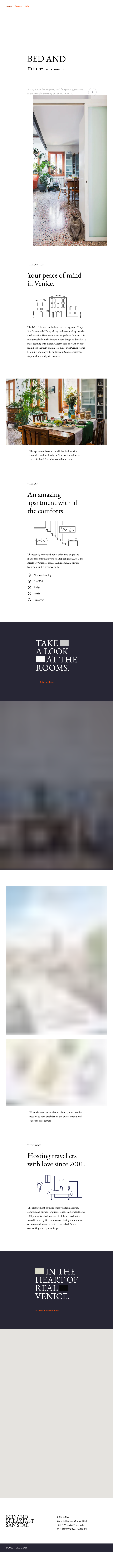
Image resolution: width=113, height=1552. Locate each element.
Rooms (18, 6)
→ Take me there (45, 682)
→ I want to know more (47, 1310)
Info (27, 6)
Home (9, 6)
